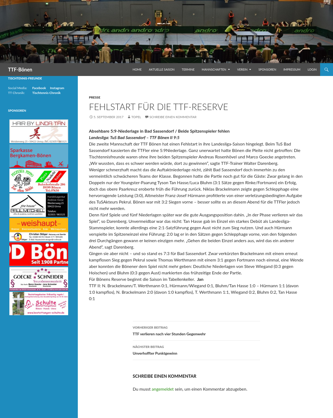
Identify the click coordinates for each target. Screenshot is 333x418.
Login (312, 69)
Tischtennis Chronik (46, 93)
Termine (188, 69)
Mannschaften (214, 69)
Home (137, 69)
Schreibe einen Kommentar (172, 117)
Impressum (291, 69)
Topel (136, 117)
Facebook (39, 88)
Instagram (57, 88)
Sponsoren (267, 69)
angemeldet (163, 388)
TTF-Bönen (20, 69)
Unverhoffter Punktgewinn (196, 349)
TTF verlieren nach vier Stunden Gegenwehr (196, 330)
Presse (94, 97)
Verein (242, 69)
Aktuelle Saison (162, 69)
